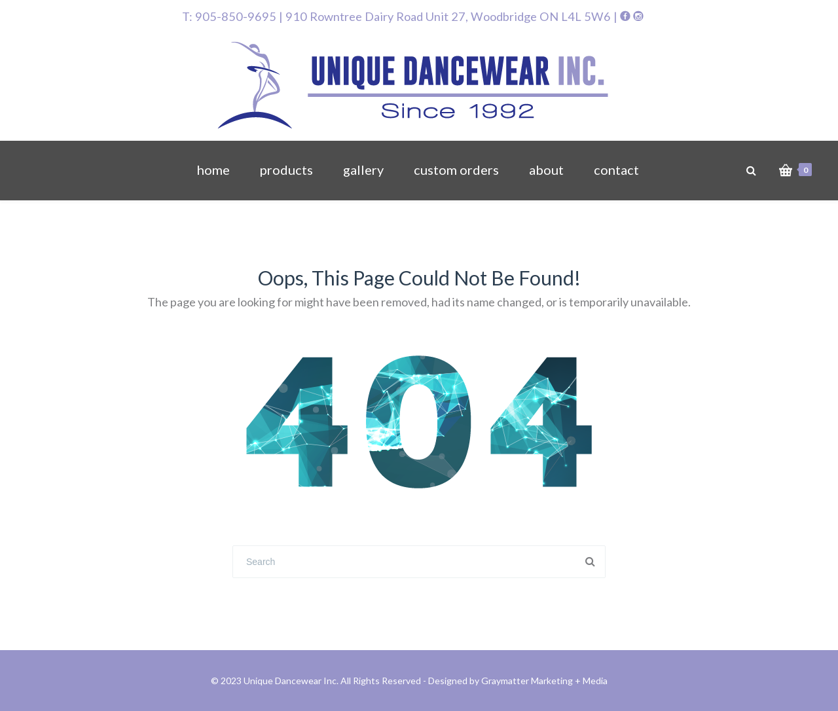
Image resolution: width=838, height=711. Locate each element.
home (213, 169)
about (546, 169)
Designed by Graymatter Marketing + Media (518, 680)
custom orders (456, 169)
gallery (363, 169)
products (286, 169)
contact (616, 169)
